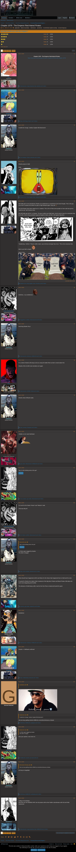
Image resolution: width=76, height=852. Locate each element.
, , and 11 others (30, 570)
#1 (73, 53)
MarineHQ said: (23, 541)
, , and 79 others (29, 121)
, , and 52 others (34, 282)
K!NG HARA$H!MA (9, 310)
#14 (73, 574)
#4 (73, 161)
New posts (3, 20)
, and (30, 756)
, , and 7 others (30, 676)
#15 (73, 609)
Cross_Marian (9, 185)
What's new (19, 17)
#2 (73, 90)
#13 (73, 538)
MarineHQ (9, 490)
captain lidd (17, 27)
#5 (73, 201)
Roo (9, 382)
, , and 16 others (29, 426)
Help (72, 843)
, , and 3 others (31, 793)
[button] (14, 17)
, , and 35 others (32, 318)
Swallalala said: (23, 683)
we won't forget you (62, 27)
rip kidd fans (39, 27)
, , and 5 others (32, 355)
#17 (73, 680)
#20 (73, 797)
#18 (73, 725)
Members (27, 17)
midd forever (33, 27)
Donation (11, 17)
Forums (4, 17)
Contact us (51, 843)
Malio (9, 224)
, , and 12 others (34, 828)
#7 (73, 322)
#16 (73, 645)
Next (13, 50)
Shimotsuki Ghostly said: (25, 763)
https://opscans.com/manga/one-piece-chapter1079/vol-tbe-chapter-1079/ (47, 58)
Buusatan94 (9, 598)
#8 (73, 359)
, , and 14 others (34, 86)
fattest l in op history (25, 27)
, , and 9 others (30, 390)
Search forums (10, 20)
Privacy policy (66, 843)
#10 (73, 430)
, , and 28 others (34, 197)
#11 (73, 466)
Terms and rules (58, 843)
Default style (4, 843)
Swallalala (9, 113)
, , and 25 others (31, 605)
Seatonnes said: (23, 713)
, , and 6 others (32, 462)
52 (10, 50)
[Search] (71, 17)
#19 (73, 760)
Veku (3, 27)
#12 (73, 501)
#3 (73, 125)
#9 (73, 394)
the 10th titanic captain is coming (50, 27)
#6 (73, 286)
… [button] (7, 50)
